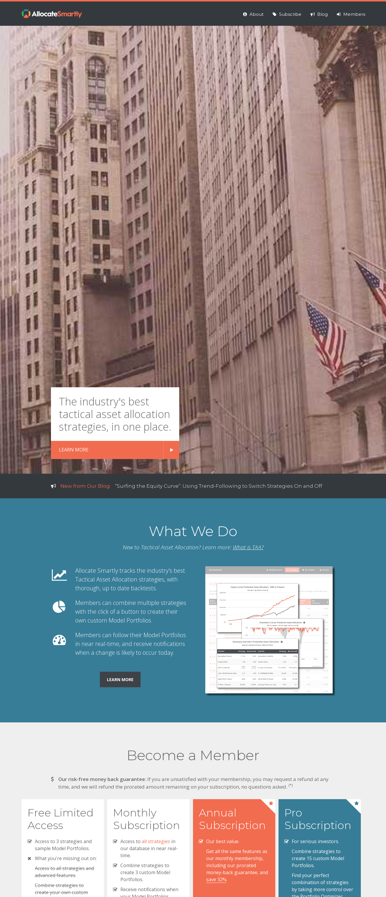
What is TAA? (248, 547)
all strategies (156, 841)
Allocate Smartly (52, 13)
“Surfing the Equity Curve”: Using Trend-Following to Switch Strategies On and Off (218, 486)
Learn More (120, 679)
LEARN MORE (73, 449)
